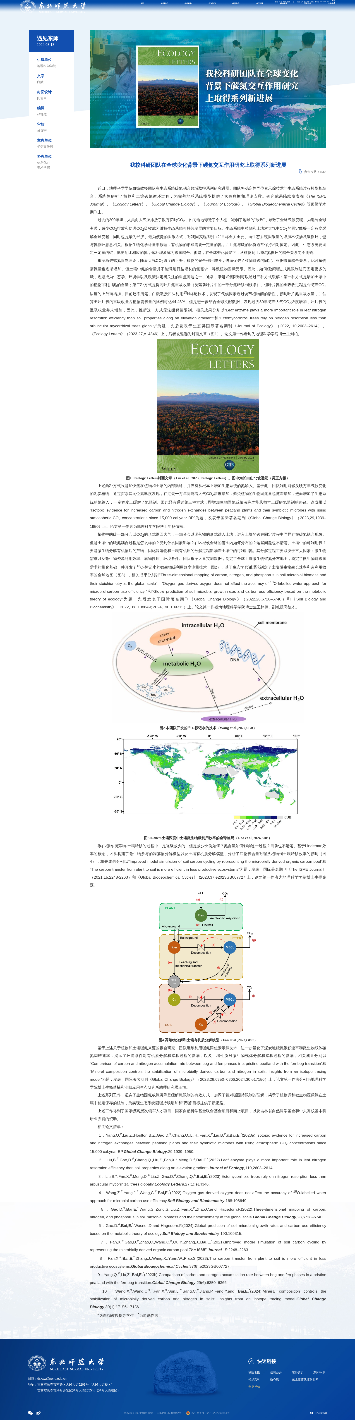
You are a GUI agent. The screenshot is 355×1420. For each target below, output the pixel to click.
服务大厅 (279, 7)
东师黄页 (298, 1371)
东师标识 (319, 1371)
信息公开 (276, 1371)
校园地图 (254, 1371)
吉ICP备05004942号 (169, 1413)
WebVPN (315, 7)
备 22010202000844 (214, 1413)
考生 (229, 7)
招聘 (238, 7)
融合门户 (265, 7)
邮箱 (291, 7)
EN (326, 7)
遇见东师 (47, 38)
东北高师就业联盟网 (306, 1379)
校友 (220, 7)
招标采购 (254, 1379)
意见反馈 (254, 1387)
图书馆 (301, 7)
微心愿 (275, 1379)
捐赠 (247, 7)
